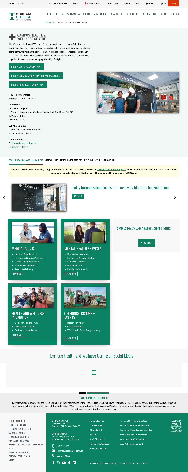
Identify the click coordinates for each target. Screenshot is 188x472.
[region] (94, 197)
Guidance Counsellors (19, 456)
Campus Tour (112, 3)
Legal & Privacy (111, 463)
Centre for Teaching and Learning (136, 430)
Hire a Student (96, 421)
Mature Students (17, 432)
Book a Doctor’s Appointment (26, 66)
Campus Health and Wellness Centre (26, 160)
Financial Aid (116, 14)
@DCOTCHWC (20, 147)
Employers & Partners (19, 452)
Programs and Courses (78, 14)
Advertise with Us (98, 448)
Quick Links (150, 3)
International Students (20, 428)
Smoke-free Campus (99, 444)
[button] (4, 197)
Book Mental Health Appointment (28, 84)
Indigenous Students (19, 436)
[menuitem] (57, 3)
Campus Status (15, 3)
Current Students (17, 424)
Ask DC (76, 3)
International (150, 14)
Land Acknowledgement (57, 3)
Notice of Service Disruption (133, 421)
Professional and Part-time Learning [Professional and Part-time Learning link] (26, 444)
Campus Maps (61, 455)
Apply (173, 3)
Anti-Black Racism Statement (134, 434)
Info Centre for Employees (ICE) (135, 425)
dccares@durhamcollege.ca (67, 450)
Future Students (54, 14)
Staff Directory (96, 439)
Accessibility (95, 463)
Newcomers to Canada (19, 440)
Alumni (12, 448)
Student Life (132, 14)
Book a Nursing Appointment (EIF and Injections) (35, 75)
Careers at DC (96, 425)
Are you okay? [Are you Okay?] (93, 3)
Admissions (100, 14)
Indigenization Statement (132, 439)
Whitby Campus (59, 433)
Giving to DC (95, 430)
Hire (137, 3)
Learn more (78, 196)
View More (146, 243)
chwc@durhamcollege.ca (23, 143)
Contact (175, 14)
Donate (127, 3)
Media (11, 460)
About (164, 14)
